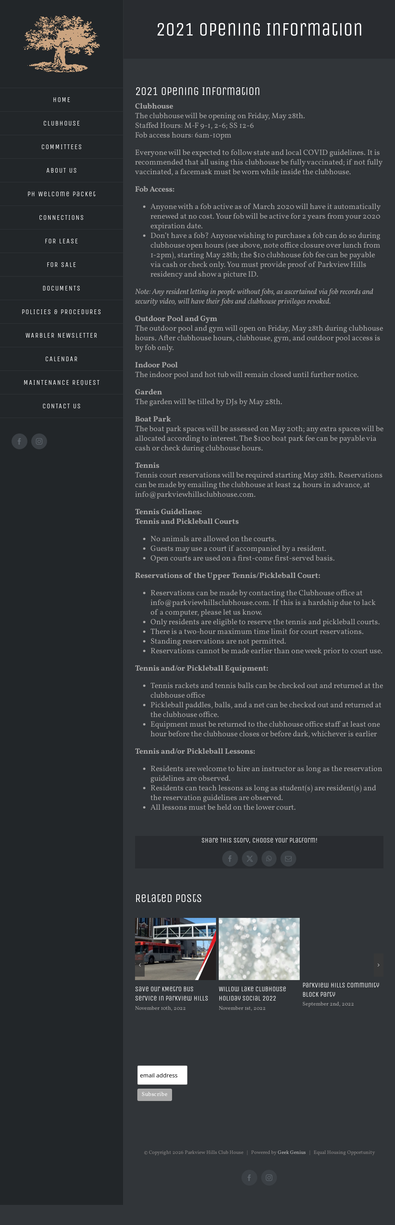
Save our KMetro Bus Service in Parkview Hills (171, 993)
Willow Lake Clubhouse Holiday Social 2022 (252, 993)
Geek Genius (292, 1152)
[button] (140, 965)
